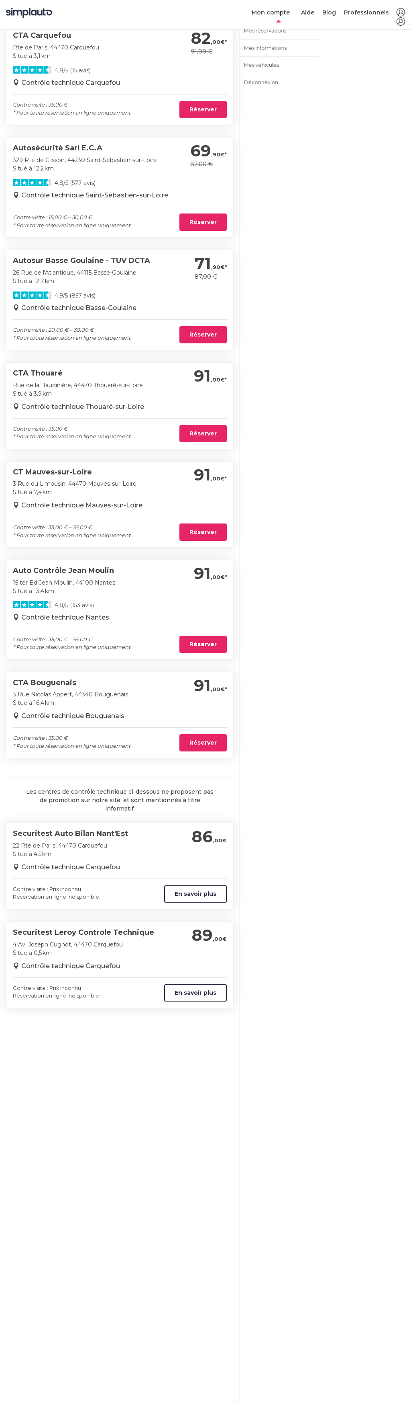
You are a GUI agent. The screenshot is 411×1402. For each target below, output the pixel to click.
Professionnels (366, 12)
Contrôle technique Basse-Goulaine (78, 308)
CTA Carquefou (42, 35)
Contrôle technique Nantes (65, 617)
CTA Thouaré (38, 373)
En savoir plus (195, 893)
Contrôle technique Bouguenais (72, 716)
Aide (307, 12)
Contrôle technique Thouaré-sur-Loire (82, 407)
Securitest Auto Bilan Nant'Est (70, 833)
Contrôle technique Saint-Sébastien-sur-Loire (94, 195)
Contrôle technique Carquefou (70, 82)
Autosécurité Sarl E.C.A (57, 148)
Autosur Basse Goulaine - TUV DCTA (81, 260)
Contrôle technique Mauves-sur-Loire (81, 505)
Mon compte (271, 12)
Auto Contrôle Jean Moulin (63, 570)
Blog (329, 12)
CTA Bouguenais (44, 682)
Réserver (203, 109)
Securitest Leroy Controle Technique (83, 932)
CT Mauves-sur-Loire (52, 472)
